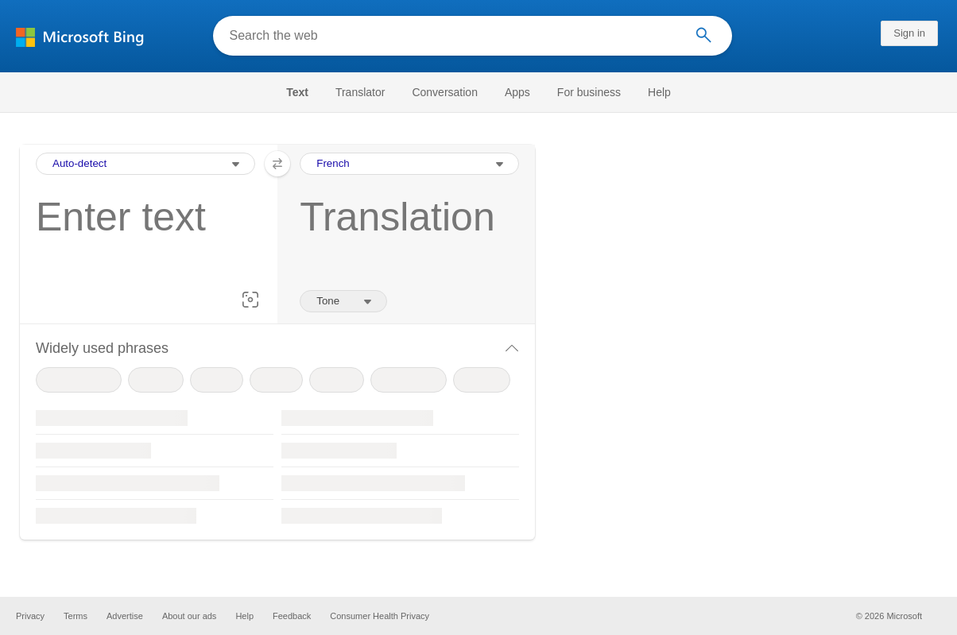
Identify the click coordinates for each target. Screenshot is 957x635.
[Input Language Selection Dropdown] (145, 164)
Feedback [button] (292, 616)
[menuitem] (305, 92)
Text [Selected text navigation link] (297, 92)
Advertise (125, 616)
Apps (517, 92)
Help (659, 92)
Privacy (30, 616)
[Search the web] (452, 36)
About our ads (189, 616)
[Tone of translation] (343, 301)
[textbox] (141, 241)
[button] (250, 299)
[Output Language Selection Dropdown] (409, 164)
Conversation (445, 92)
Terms (75, 616)
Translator (360, 92)
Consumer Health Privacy (379, 616)
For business (589, 92)
